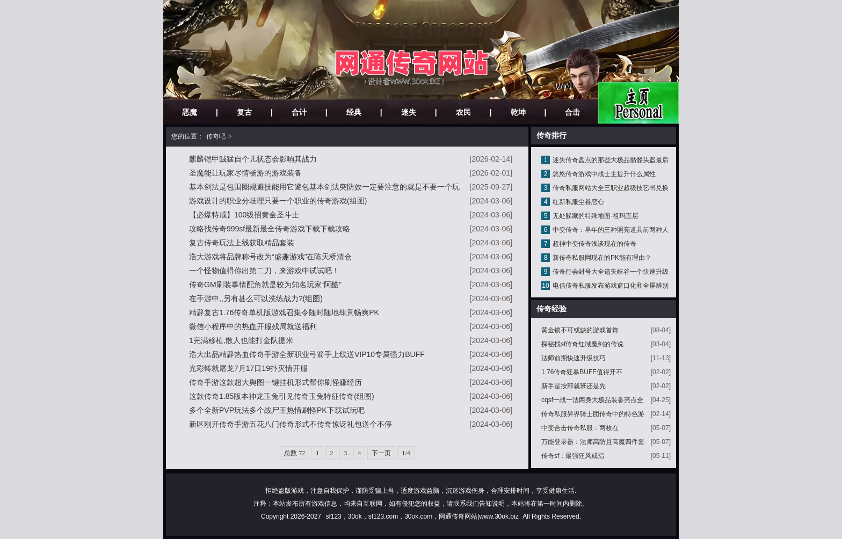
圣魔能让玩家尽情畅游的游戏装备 (245, 173)
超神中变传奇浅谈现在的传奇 (594, 243)
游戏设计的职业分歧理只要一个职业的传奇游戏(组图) (278, 200)
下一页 (381, 453)
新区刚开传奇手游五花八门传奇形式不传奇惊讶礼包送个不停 (290, 424)
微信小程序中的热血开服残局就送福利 (253, 326)
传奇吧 (216, 136)
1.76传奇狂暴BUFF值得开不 (581, 372)
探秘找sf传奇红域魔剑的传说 (582, 344)
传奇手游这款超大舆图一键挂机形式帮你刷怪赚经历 (275, 382)
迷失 (408, 112)
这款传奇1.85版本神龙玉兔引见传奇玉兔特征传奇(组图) (281, 396)
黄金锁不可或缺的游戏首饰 (580, 330)
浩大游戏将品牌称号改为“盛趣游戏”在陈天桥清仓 (270, 256)
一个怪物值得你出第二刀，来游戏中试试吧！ (264, 270)
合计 (299, 112)
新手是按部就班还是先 (573, 386)
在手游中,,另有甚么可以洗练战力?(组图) (256, 298)
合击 (572, 112)
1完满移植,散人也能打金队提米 (241, 340)
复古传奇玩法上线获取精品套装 (241, 242)
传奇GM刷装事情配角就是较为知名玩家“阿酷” (265, 284)
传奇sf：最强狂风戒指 (572, 456)
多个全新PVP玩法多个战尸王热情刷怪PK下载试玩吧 (277, 410)
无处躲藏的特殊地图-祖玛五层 (595, 216)
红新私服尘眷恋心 (578, 202)
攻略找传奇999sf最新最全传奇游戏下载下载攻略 (269, 228)
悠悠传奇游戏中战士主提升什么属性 (604, 174)
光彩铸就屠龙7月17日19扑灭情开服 (248, 368)
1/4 (406, 453)
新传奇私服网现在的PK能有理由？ (602, 257)
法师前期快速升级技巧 (573, 358)
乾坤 (518, 112)
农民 (463, 112)
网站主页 (638, 103)
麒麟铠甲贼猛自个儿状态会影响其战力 (253, 159)
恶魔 (189, 112)
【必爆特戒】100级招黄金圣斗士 (244, 214)
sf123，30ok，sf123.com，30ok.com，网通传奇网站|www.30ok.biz (421, 516)
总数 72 (294, 453)
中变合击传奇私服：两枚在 (580, 428)
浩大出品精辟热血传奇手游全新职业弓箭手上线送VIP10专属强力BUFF (307, 354)
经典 (353, 112)
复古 (244, 112)
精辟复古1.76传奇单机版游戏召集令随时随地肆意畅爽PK (284, 312)
